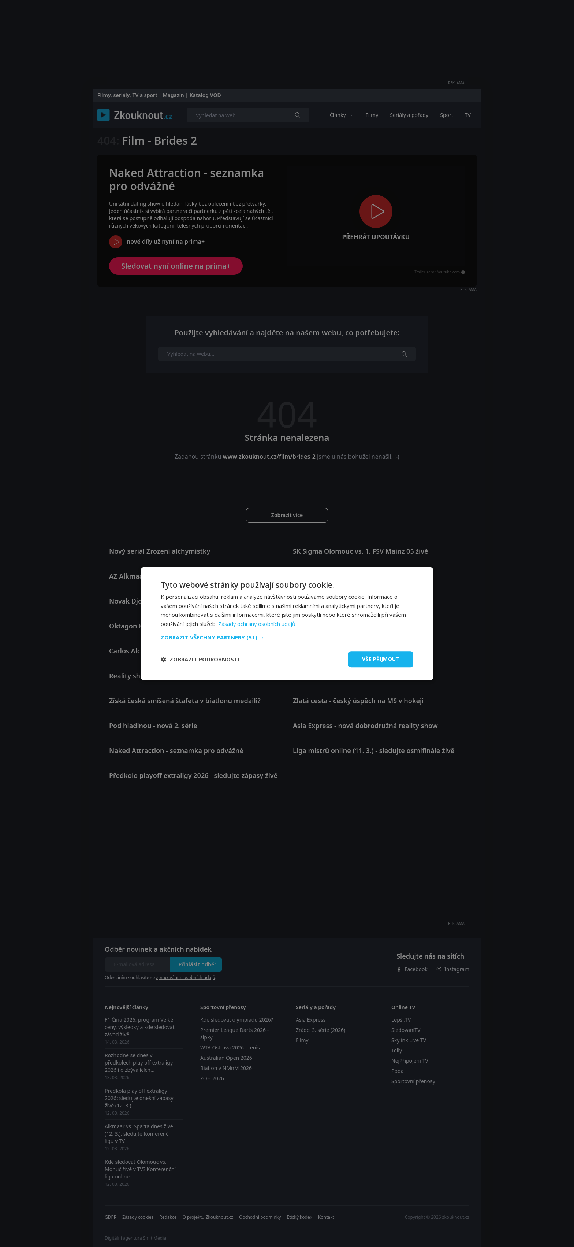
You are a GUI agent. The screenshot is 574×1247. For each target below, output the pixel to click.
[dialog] (287, 623)
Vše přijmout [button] (380, 659)
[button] (287, 637)
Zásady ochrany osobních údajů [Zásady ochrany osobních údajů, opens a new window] (257, 623)
